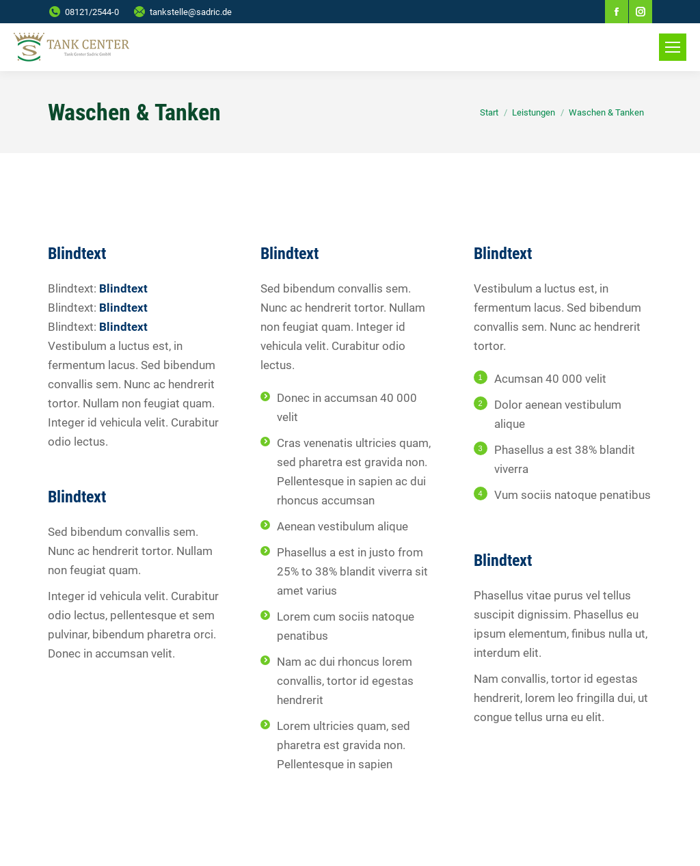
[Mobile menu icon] (672, 47)
